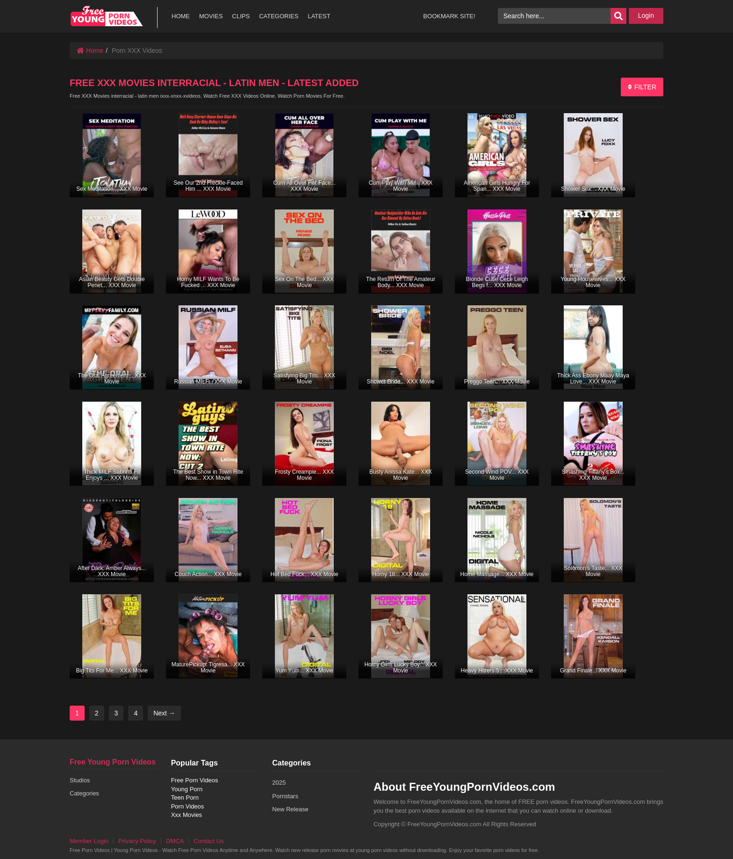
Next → (164, 713)
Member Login (89, 841)
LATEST (319, 16)
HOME (181, 16)
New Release (290, 809)
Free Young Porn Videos (113, 762)
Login (646, 15)
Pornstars (285, 796)
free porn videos (107, 16)
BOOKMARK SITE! (449, 16)
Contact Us (208, 841)
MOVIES (211, 16)
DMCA (175, 841)
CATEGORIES (278, 16)
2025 (279, 782)
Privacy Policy (137, 841)
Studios (80, 780)
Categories (84, 793)
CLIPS (241, 16)
